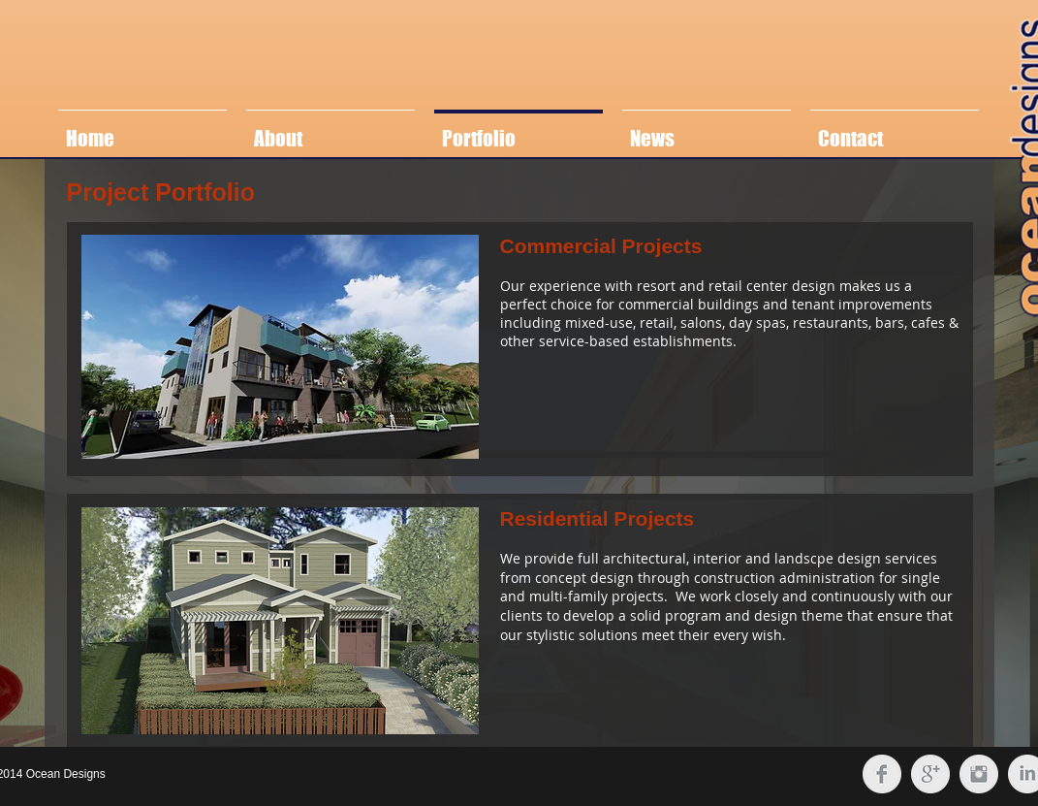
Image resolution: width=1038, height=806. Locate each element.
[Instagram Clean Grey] (978, 774)
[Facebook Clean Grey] (882, 774)
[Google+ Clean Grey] (930, 774)
